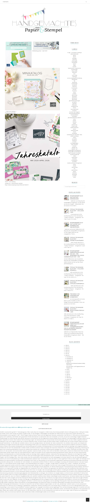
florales (74, 89)
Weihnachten (74, 170)
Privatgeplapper (74, 143)
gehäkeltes (74, 98)
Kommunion (74, 124)
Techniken (74, 158)
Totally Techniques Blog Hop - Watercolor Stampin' (77, 239)
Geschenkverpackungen (74, 100)
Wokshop (74, 173)
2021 (66, 353)
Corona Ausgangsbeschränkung (74, 78)
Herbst (74, 107)
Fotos (74, 92)
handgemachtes (30, 501)
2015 (66, 387)
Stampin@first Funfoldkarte (74, 151)
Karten (74, 120)
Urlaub (74, 165)
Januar (68, 379)
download (74, 82)
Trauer (74, 164)
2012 (66, 392)
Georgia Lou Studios (53, 501)
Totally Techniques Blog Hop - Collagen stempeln (77, 269)
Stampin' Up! (74, 148)
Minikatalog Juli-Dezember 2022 (74, 134)
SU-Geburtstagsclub (74, 154)
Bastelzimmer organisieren (74, 68)
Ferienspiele (74, 88)
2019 (66, 381)
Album (74, 56)
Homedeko (74, 116)
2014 (66, 389)
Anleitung (74, 59)
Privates (74, 141)
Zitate (74, 177)
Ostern (74, 137)
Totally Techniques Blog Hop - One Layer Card (77, 211)
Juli (67, 369)
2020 (66, 355)
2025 (66, 347)
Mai (67, 372)
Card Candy (74, 75)
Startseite (5, 1)
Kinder (74, 123)
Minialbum (74, 133)
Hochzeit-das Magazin (74, 112)
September (69, 360)
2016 (66, 385)
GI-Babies (74, 102)
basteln (74, 66)
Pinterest (74, 140)
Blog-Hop (74, 72)
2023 (66, 350)
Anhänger (74, 58)
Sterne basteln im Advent (75, 153)
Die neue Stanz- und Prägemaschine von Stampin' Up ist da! (46, 44)
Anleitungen (74, 61)
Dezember (69, 356)
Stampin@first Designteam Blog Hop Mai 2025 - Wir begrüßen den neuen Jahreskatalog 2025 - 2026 (74, 254)
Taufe (74, 156)
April (68, 374)
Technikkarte (74, 160)
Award (74, 64)
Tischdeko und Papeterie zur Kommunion (75, 295)
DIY (74, 81)
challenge (74, 76)
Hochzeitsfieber (74, 114)
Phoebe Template (38, 501)
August (68, 361)
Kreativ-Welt (74, 126)
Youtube (74, 175)
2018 (66, 382)
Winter (74, 171)
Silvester (74, 146)
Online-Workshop (75, 136)
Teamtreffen (74, 157)
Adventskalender (75, 54)
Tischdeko (74, 161)
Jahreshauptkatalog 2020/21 (74, 117)
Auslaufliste (74, 62)
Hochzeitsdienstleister (74, 113)
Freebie (74, 93)
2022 (66, 352)
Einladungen (74, 83)
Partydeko (74, 139)
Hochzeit (74, 110)
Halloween (74, 105)
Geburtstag (74, 95)
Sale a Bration (74, 144)
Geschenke (74, 99)
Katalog (74, 122)
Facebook (74, 85)
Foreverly (74, 90)
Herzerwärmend (74, 109)
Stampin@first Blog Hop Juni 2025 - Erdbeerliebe (76, 197)
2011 (66, 394)
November (69, 358)
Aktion (74, 55)
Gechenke (74, 96)
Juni (67, 371)
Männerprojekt (74, 130)
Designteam (74, 79)
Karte (74, 119)
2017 (66, 384)
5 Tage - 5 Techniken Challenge (74, 52)
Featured (74, 86)
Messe (74, 131)
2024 (66, 348)
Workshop (74, 174)
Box (74, 73)
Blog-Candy (74, 71)
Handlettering (74, 106)
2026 (66, 345)
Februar (68, 377)
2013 (66, 390)
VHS (74, 168)
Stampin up (74, 147)
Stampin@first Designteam (74, 150)
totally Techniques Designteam (74, 163)
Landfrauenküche (75, 127)
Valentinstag (74, 167)
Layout (74, 129)
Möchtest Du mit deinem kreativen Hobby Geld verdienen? (18, 44)
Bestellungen (74, 69)
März (68, 376)
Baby (74, 65)
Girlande (75, 103)
